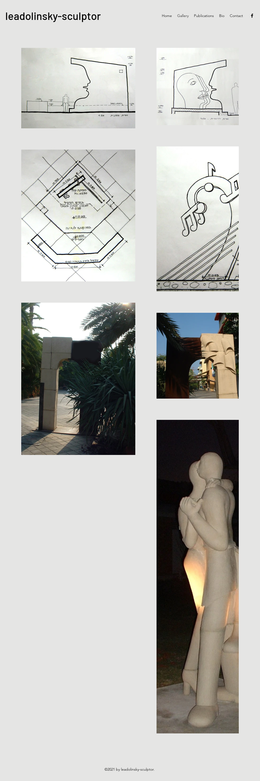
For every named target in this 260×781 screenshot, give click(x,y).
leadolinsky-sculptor (53, 15)
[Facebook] (252, 15)
